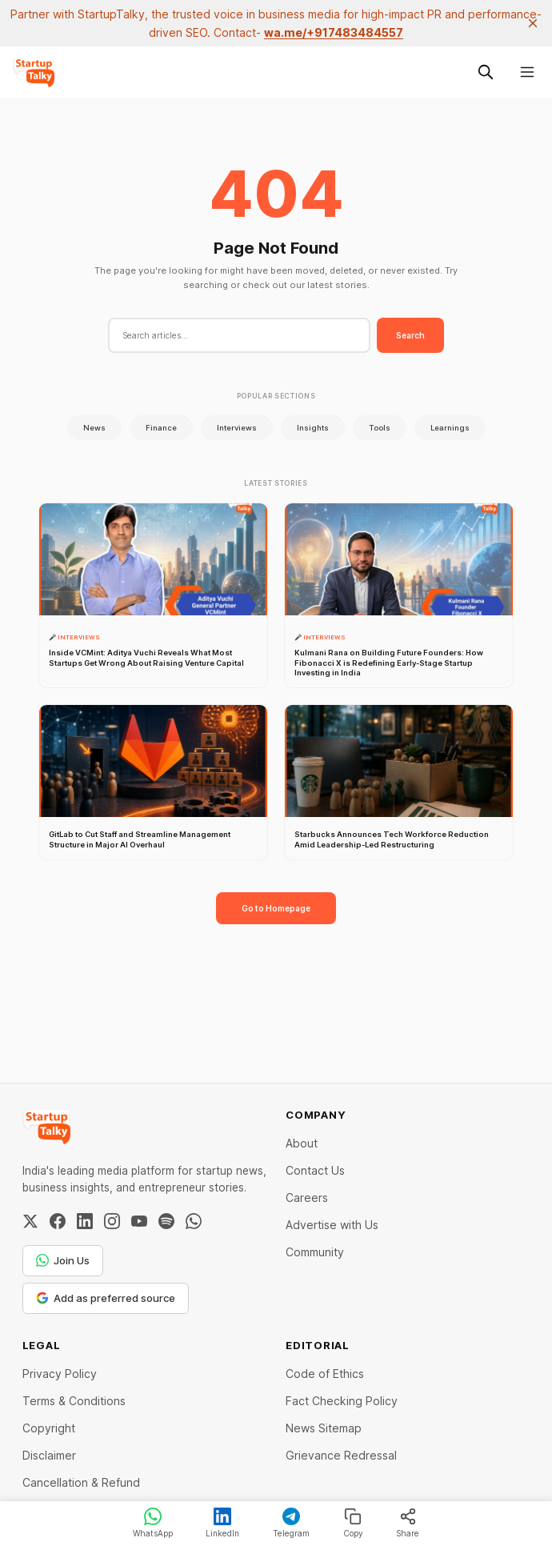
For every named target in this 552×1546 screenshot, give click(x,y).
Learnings (450, 427)
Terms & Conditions (74, 1401)
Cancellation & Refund (81, 1482)
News (94, 427)
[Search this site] (485, 72)
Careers (307, 1197)
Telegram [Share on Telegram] (291, 1523)
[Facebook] (58, 1221)
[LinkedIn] (85, 1221)
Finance (161, 427)
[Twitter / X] (30, 1221)
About (302, 1143)
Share (407, 1523)
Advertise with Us (332, 1225)
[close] (533, 23)
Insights (313, 427)
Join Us (63, 1260)
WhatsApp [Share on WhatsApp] (153, 1523)
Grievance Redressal (341, 1455)
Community (315, 1252)
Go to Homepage (276, 908)
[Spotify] (166, 1221)
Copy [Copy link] (353, 1523)
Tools (379, 427)
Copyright (48, 1428)
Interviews (237, 427)
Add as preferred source (105, 1298)
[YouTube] (139, 1221)
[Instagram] (112, 1221)
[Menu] (527, 72)
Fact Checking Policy (342, 1401)
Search (410, 335)
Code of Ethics (325, 1373)
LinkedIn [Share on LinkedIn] (222, 1523)
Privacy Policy (59, 1373)
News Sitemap (324, 1428)
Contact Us (315, 1170)
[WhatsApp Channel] (194, 1221)
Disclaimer (49, 1455)
